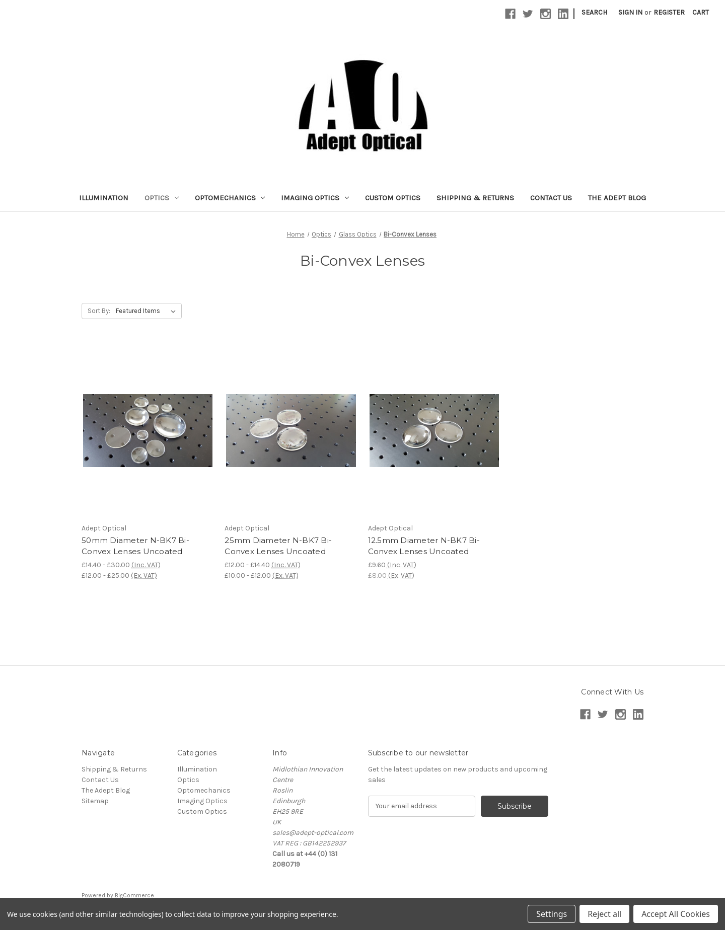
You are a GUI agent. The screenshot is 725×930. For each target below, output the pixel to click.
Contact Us (551, 197)
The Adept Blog (617, 197)
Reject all (604, 913)
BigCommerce (134, 895)
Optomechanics (230, 197)
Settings (551, 913)
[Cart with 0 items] (700, 12)
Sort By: (99, 311)
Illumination (103, 197)
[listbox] (147, 311)
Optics (161, 197)
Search (594, 12)
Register (669, 12)
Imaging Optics (315, 197)
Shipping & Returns (475, 197)
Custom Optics (392, 197)
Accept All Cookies (675, 913)
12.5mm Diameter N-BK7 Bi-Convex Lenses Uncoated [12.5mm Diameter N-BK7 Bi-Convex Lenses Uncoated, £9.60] (424, 546)
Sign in (630, 12)
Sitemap (95, 801)
